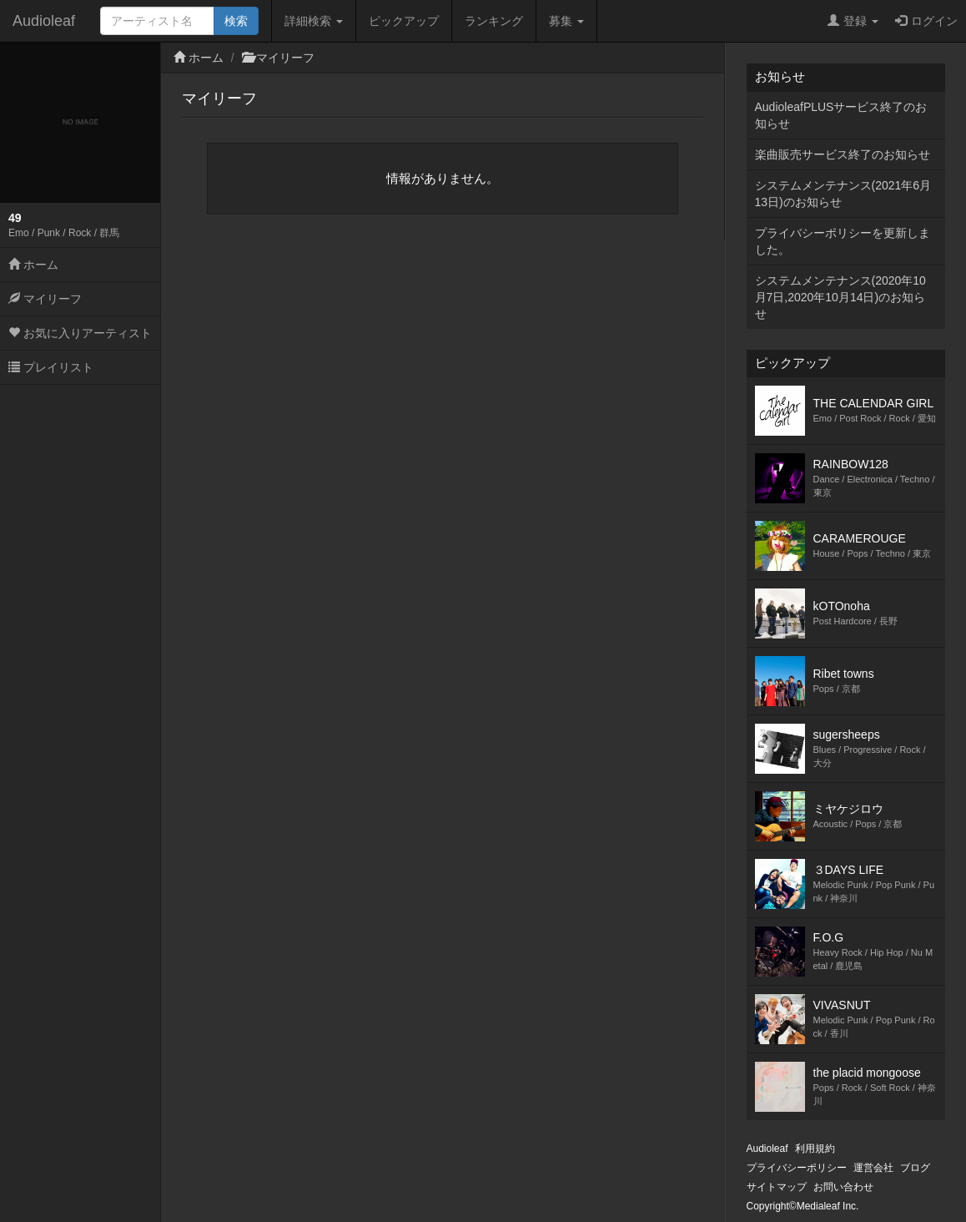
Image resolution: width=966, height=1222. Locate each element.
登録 (853, 21)
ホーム (33, 264)
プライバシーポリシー (797, 1168)
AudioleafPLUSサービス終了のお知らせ (841, 115)
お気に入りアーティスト (80, 333)
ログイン (926, 21)
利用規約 (815, 1148)
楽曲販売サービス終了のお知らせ (842, 154)
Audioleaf (44, 21)
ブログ (915, 1168)
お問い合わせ (843, 1187)
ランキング (494, 21)
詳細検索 (313, 21)
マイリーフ (45, 299)
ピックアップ (404, 21)
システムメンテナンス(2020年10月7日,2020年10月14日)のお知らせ (840, 297)
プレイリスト (50, 367)
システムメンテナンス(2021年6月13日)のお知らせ (843, 194)
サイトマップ (777, 1187)
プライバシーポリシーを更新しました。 (842, 241)
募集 (566, 21)
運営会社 (873, 1168)
